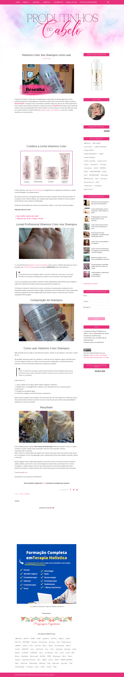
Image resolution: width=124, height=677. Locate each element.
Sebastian (42, 663)
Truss (37, 667)
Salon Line (24, 663)
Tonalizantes (88, 185)
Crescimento (88, 168)
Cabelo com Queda (89, 161)
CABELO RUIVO (89, 150)
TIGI (70, 663)
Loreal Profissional (37, 190)
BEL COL (18, 642)
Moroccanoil (34, 656)
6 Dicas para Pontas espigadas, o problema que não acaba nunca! (100, 234)
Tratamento (98, 185)
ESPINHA (103, 168)
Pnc (43, 483)
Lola (56, 652)
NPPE (49, 656)
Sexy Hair (64, 663)
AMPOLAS (18, 638)
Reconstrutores (89, 182)
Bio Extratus (43, 642)
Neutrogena (56, 656)
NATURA (42, 656)
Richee (57, 660)
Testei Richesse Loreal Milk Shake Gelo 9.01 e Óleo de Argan (99, 266)
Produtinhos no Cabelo (91, 283)
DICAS (96, 168)
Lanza (41, 652)
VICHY (43, 667)
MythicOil (57, 106)
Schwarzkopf (33, 663)
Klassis (17, 652)
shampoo (27, 494)
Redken (44, 660)
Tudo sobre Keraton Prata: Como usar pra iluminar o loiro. (99, 226)
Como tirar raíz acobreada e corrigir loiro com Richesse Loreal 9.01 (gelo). (100, 250)
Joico (46, 649)
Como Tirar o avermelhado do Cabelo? (99, 242)
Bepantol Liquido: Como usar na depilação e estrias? (100, 258)
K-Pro (52, 649)
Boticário (52, 642)
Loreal (21, 494)
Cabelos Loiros (102, 161)
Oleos (97, 178)
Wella (54, 667)
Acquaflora (45, 638)
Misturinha (104, 175)
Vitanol (49, 667)
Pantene (17, 660)
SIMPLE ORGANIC (66, 660)
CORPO (101, 154)
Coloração (103, 164)
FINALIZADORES (95, 171)
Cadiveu (25, 645)
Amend (68, 638)
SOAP (97, 182)
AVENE (32, 638)
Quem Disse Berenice (28, 660)
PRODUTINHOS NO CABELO (25, 674)
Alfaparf (61, 638)
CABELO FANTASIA (100, 147)
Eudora (68, 645)
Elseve (45, 645)
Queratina (104, 178)
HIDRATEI (25, 649)
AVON (38, 638)
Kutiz (25, 472)
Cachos (86, 164)
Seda (48, 663)
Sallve (17, 663)
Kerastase (67, 649)
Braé (58, 642)
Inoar (32, 649)
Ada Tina (53, 638)
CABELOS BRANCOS (90, 154)
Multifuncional (88, 178)
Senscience (55, 663)
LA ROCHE (25, 652)
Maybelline (25, 656)
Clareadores (94, 164)
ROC (39, 660)
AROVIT (26, 638)
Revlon (51, 660)
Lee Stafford (49, 652)
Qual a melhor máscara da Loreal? (27, 216)
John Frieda (39, 649)
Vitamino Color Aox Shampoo (50, 110)
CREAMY (18, 645)
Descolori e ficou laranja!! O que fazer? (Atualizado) (100, 203)
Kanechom (59, 649)
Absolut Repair (19, 103)
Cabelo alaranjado (89, 157)
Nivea (64, 656)
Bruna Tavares (66, 642)
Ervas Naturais (59, 645)
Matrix (17, 656)
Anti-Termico (88, 147)
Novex (70, 656)
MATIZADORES (94, 175)
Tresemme (29, 667)
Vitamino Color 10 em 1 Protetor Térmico (30, 219)
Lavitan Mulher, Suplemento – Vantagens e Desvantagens (100, 274)
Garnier (17, 649)
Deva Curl (38, 645)
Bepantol (34, 642)
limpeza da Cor (88, 189)
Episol (51, 645)
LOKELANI (33, 652)
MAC (73, 652)
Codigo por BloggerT (49, 674)
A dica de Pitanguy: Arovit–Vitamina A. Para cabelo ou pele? (99, 210)
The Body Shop (19, 667)
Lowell (68, 652)
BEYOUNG (26, 642)
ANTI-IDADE (96, 143)
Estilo (86, 171)
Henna (104, 171)
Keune (74, 649)
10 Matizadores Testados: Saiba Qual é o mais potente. (99, 218)
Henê (85, 175)
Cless (31, 645)
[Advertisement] (46, 130)
